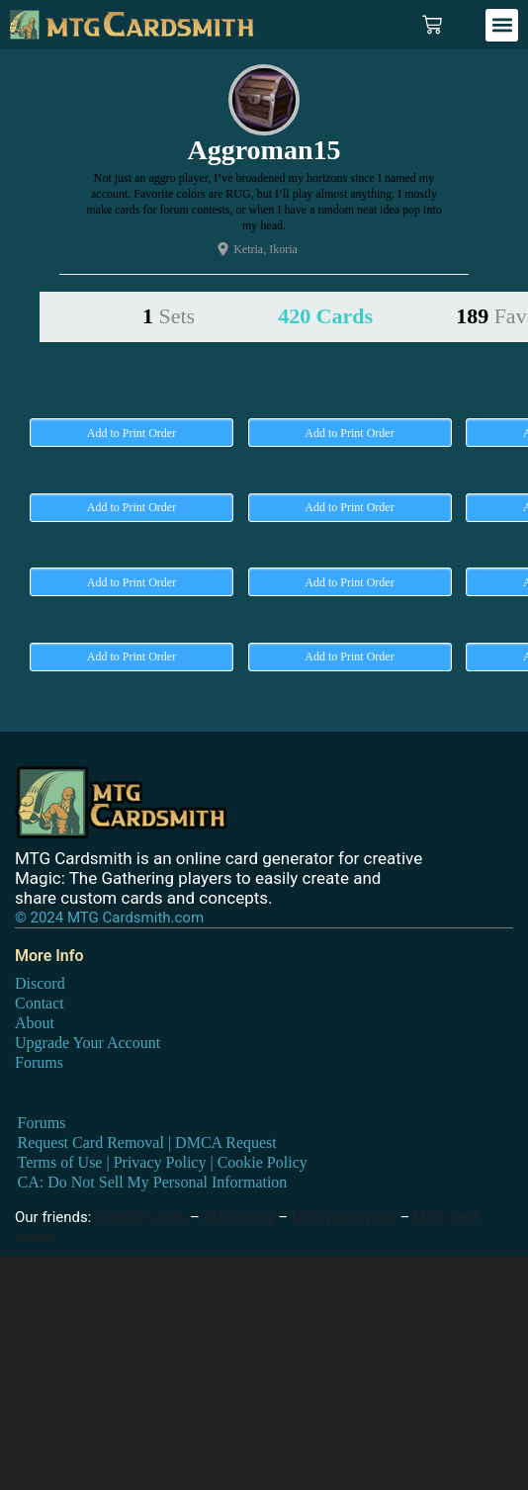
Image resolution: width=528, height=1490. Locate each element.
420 (325, 316)
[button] (501, 25)
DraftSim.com (140, 1217)
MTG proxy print (344, 1217)
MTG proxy (239, 1217)
